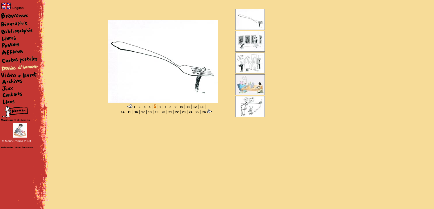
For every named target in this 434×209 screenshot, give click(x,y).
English (12, 8)
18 (150, 112)
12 (195, 107)
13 (201, 107)
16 (136, 112)
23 (183, 112)
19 (156, 112)
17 (143, 112)
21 (170, 112)
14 (122, 112)
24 (190, 112)
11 (188, 107)
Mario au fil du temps (15, 120)
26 (204, 112)
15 (129, 112)
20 (163, 112)
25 (197, 112)
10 (181, 107)
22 (177, 112)
